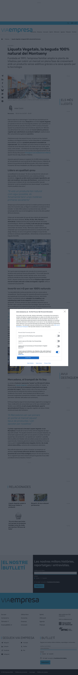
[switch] (58, 336)
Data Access (39, 363)
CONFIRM (28, 357)
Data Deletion (30, 363)
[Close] (65, 312)
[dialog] (39, 337)
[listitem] (39, 332)
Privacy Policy (47, 363)
